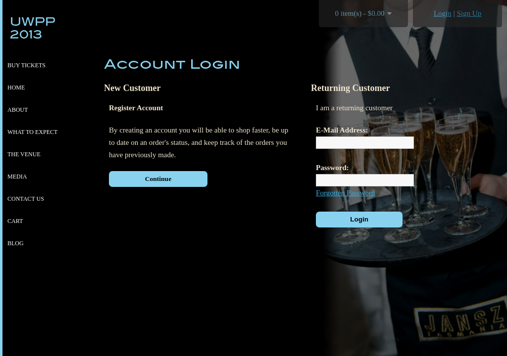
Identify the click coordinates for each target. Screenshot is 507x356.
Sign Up (469, 13)
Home (16, 87)
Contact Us (25, 198)
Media (17, 176)
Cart (15, 221)
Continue (158, 178)
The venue (24, 154)
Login (443, 13)
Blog (15, 243)
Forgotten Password (345, 193)
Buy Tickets (26, 65)
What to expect (32, 132)
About (17, 109)
